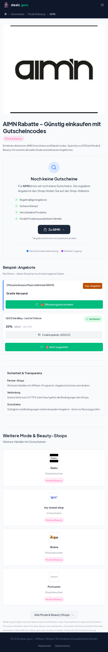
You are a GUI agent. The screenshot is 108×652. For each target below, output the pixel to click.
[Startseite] (16, 5)
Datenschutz (62, 645)
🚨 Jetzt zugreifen (54, 347)
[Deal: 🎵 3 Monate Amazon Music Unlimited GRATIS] (54, 295)
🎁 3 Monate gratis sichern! (54, 304)
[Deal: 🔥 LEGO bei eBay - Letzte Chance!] (54, 333)
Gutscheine (17, 14)
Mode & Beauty (37, 14)
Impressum (44, 645)
